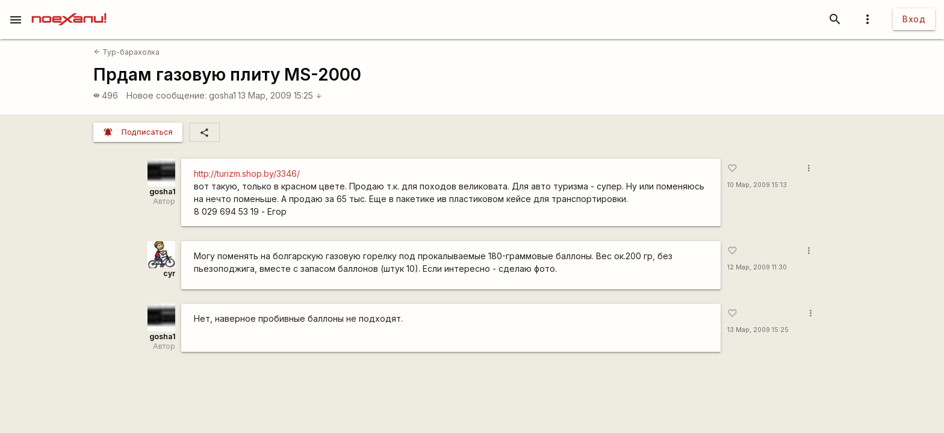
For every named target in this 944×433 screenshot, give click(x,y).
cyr (169, 273)
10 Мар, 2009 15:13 (757, 185)
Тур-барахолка (126, 52)
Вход (913, 19)
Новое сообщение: (166, 95)
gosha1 (222, 95)
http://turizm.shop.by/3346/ (247, 173)
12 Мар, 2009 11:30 (757, 267)
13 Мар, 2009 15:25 (280, 95)
